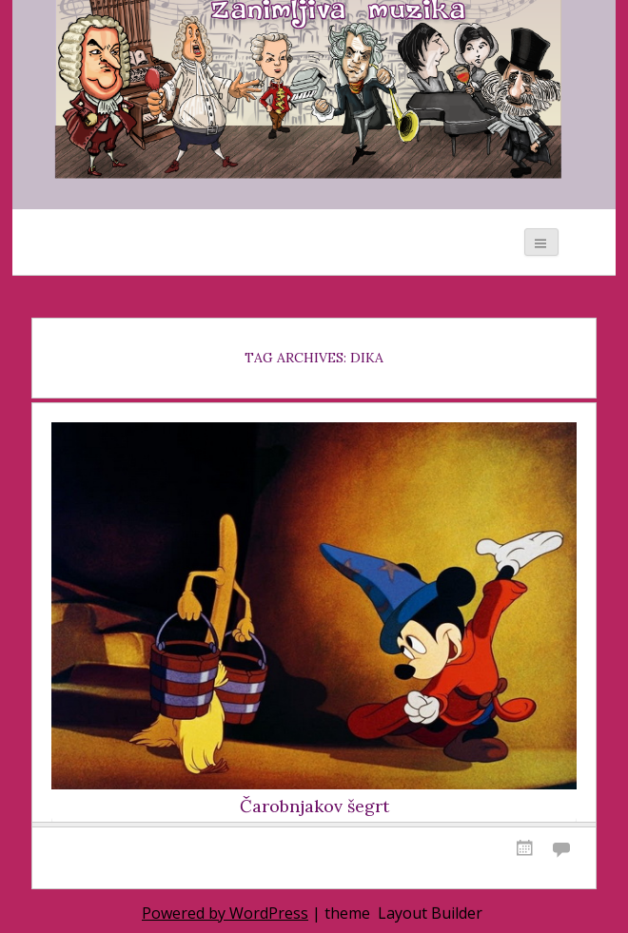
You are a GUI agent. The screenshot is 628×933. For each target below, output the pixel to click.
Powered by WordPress (225, 913)
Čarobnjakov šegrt (314, 806)
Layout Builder (430, 913)
